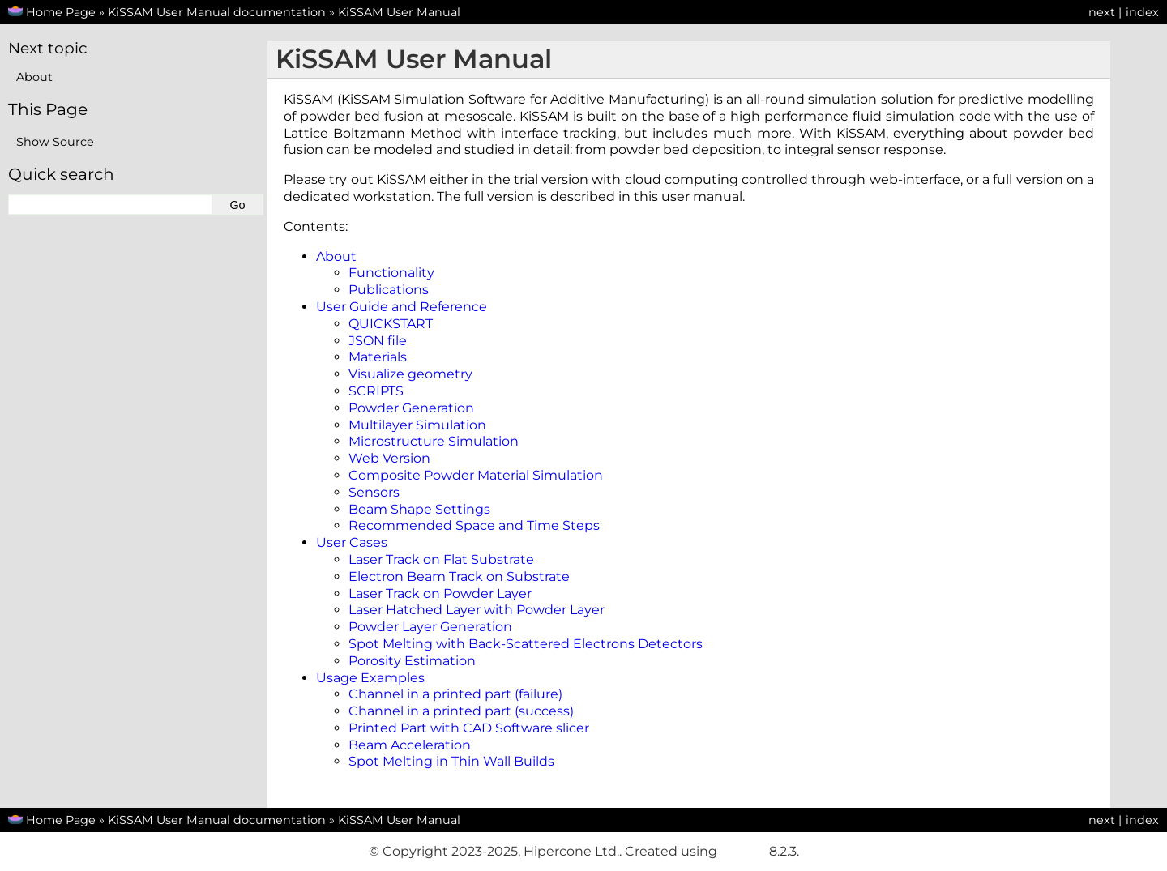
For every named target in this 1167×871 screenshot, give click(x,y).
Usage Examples (370, 677)
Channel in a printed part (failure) (455, 694)
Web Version (389, 458)
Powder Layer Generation (430, 626)
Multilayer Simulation (417, 425)
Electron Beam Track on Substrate (459, 576)
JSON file (377, 340)
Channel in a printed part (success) (461, 711)
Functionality (391, 272)
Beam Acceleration (409, 745)
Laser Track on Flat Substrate (441, 559)
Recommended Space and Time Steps (474, 525)
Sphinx (743, 851)
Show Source (55, 141)
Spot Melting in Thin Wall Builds (451, 761)
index (1142, 12)
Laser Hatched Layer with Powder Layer (476, 609)
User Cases (351, 542)
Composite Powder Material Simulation (475, 475)
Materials (377, 357)
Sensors (374, 492)
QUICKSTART (390, 323)
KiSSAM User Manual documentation (217, 12)
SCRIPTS (376, 391)
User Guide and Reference (401, 306)
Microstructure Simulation (433, 441)
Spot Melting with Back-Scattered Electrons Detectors (525, 643)
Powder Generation (411, 408)
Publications (388, 289)
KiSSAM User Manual (399, 12)
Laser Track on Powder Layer (440, 593)
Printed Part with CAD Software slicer (468, 728)
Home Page (61, 12)
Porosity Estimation (412, 660)
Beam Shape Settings (419, 509)
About (336, 256)
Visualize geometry (410, 374)
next (1101, 12)
